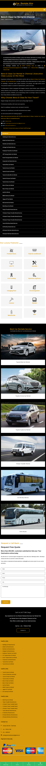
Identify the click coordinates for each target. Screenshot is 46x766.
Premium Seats (11, 253)
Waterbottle (11, 315)
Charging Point (11, 290)
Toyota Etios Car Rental (8, 164)
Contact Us (23, 630)
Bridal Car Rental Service (8, 140)
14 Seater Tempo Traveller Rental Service (12, 216)
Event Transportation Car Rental (10, 157)
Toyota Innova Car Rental (8, 168)
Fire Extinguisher (34, 290)
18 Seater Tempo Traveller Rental (9, 708)
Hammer (11, 303)
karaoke (34, 266)
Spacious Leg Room (34, 278)
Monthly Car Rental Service (9, 143)
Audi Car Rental (6, 192)
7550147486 (8, 121)
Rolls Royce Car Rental (8, 206)
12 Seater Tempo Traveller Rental (9, 704)
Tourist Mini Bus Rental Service (10, 223)
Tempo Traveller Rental (23, 463)
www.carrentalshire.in (10, 125)
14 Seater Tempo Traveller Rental (9, 706)
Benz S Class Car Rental (8, 185)
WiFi (34, 314)
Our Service (5, 133)
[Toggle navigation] (44, 9)
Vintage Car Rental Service (9, 147)
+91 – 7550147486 (32, 67)
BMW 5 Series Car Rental (8, 195)
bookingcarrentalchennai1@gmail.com (15, 123)
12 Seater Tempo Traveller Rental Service (12, 213)
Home (2, 19)
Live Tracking (11, 278)
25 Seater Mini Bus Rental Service (11, 233)
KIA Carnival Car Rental (8, 202)
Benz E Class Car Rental (8, 188)
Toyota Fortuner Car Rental (9, 178)
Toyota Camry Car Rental (8, 181)
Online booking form (27, 65)
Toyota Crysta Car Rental (8, 171)
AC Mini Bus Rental (23, 497)
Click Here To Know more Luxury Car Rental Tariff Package (17, 128)
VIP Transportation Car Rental (10, 154)
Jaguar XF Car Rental (8, 199)
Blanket (34, 303)
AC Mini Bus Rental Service (9, 226)
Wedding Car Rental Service (9, 137)
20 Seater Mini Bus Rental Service (11, 230)
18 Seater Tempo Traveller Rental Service (12, 219)
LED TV (11, 266)
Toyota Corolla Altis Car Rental (10, 175)
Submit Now (5, 602)
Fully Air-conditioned (34, 253)
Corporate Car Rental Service (9, 161)
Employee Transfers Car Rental (10, 150)
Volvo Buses (23, 531)
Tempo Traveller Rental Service (10, 209)
